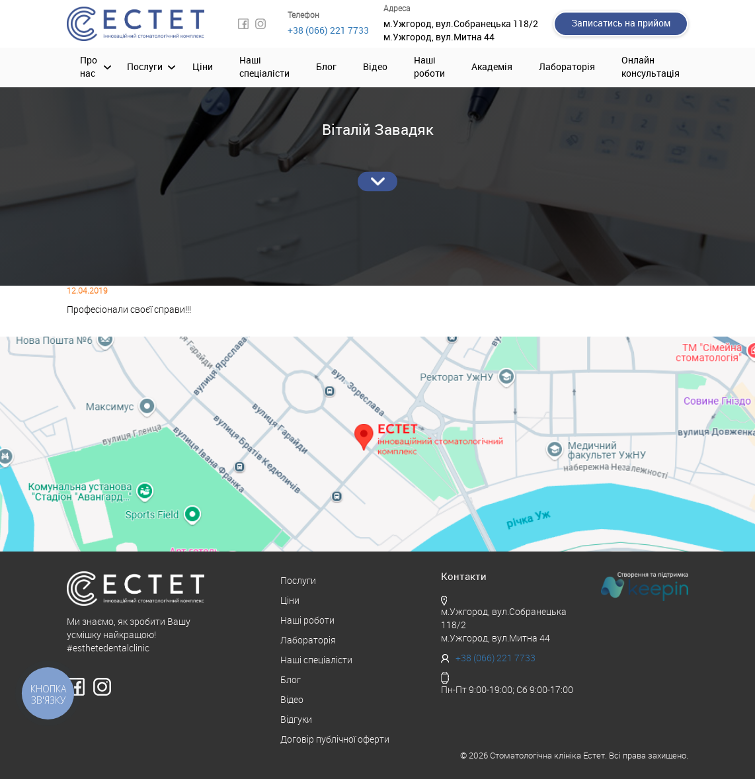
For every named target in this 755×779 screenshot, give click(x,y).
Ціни (202, 67)
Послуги (145, 67)
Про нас (88, 67)
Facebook (243, 24)
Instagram (260, 24)
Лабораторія (567, 67)
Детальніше (377, 182)
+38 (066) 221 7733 (328, 30)
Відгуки (296, 719)
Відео (375, 67)
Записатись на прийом (620, 23)
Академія (491, 67)
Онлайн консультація (650, 67)
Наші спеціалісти (264, 67)
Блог (326, 67)
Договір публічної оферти (334, 739)
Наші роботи (429, 67)
